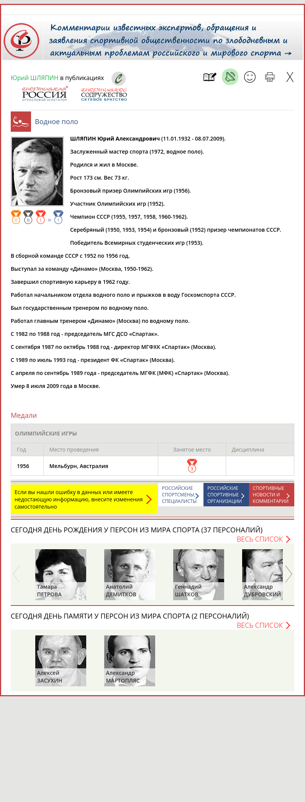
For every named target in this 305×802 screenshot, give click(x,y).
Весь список (260, 538)
